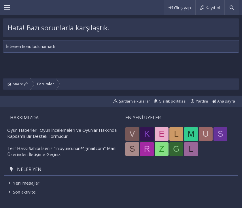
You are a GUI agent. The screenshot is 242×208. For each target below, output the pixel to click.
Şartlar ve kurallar (134, 101)
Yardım (202, 101)
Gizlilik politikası (172, 101)
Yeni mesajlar (26, 183)
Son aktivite (24, 192)
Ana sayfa (223, 101)
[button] (7, 8)
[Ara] (231, 7)
